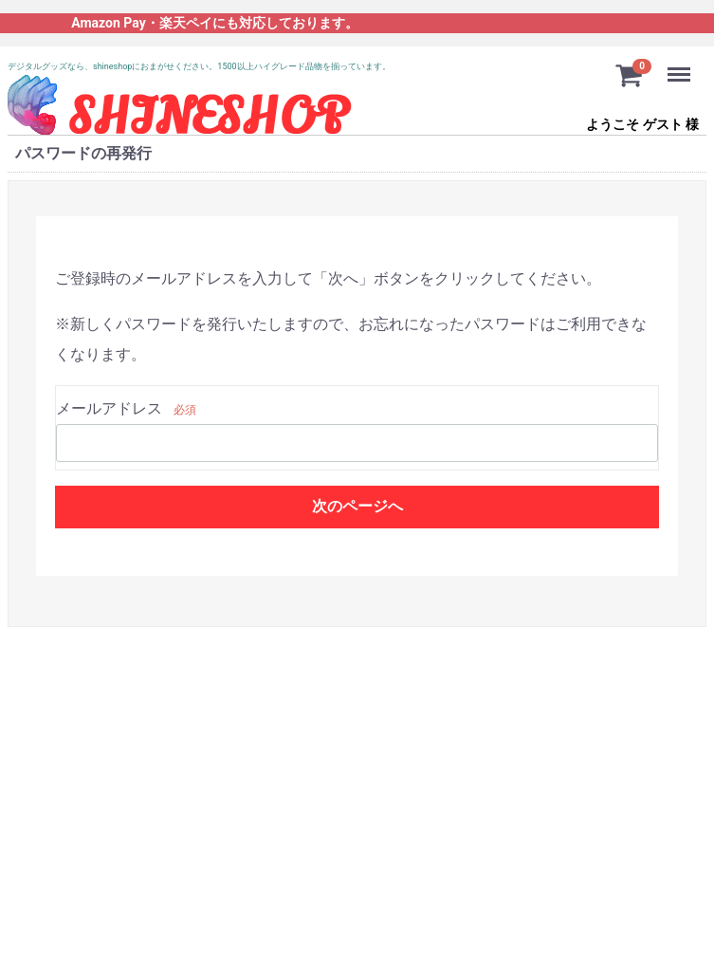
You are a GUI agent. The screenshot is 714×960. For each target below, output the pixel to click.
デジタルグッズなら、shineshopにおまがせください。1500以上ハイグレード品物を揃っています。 (199, 66)
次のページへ (357, 506)
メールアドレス (109, 408)
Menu (681, 65)
